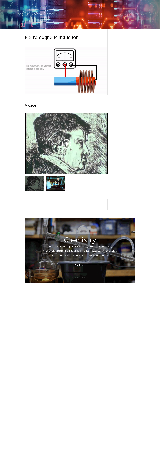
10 (87, 277)
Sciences (28, 43)
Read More (80, 265)
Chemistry (80, 240)
